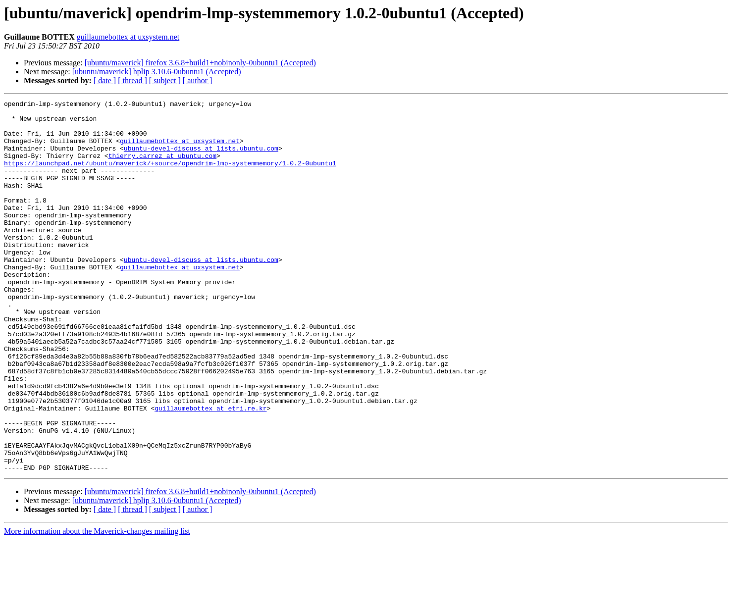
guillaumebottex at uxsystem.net (128, 37)
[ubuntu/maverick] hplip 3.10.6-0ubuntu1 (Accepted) (156, 71)
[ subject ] (165, 80)
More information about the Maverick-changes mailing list (97, 605)
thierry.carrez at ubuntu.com (162, 167)
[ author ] (197, 80)
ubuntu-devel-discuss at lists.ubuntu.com (201, 158)
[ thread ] (132, 80)
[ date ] (105, 80)
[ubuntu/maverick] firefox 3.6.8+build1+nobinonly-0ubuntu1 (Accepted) (200, 62)
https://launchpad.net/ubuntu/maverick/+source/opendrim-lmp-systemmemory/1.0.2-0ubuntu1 (170, 176)
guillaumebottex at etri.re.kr (210, 470)
